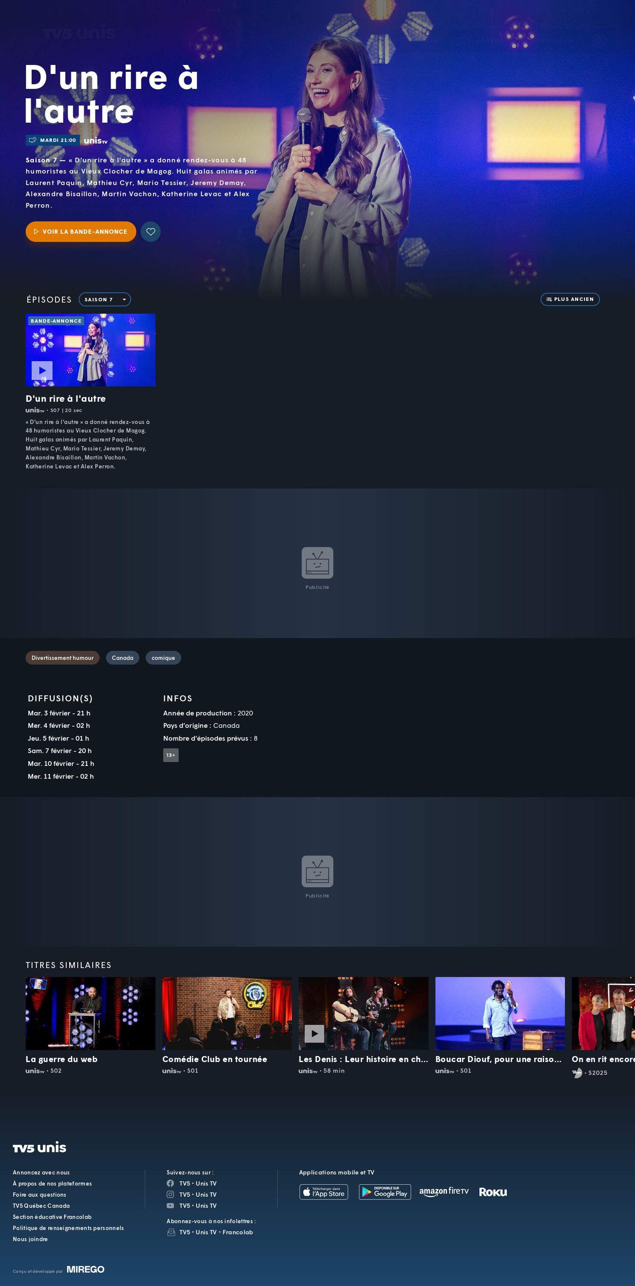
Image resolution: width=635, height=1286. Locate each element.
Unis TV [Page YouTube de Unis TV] (206, 1205)
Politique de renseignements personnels (68, 1227)
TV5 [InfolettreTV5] (184, 1232)
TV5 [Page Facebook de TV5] (184, 1183)
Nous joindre (30, 1239)
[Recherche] (599, 28)
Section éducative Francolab (52, 1216)
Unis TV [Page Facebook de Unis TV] (206, 1183)
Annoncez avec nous (41, 1172)
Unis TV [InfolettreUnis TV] (206, 1232)
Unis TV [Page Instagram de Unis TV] (206, 1194)
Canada (122, 657)
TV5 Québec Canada (41, 1205)
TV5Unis (79, 19)
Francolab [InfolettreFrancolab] (238, 1232)
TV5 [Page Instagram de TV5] (184, 1194)
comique (163, 657)
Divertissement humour (63, 657)
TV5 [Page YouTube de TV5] (184, 1205)
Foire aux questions (40, 1194)
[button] (483, 28)
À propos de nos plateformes (52, 1183)
